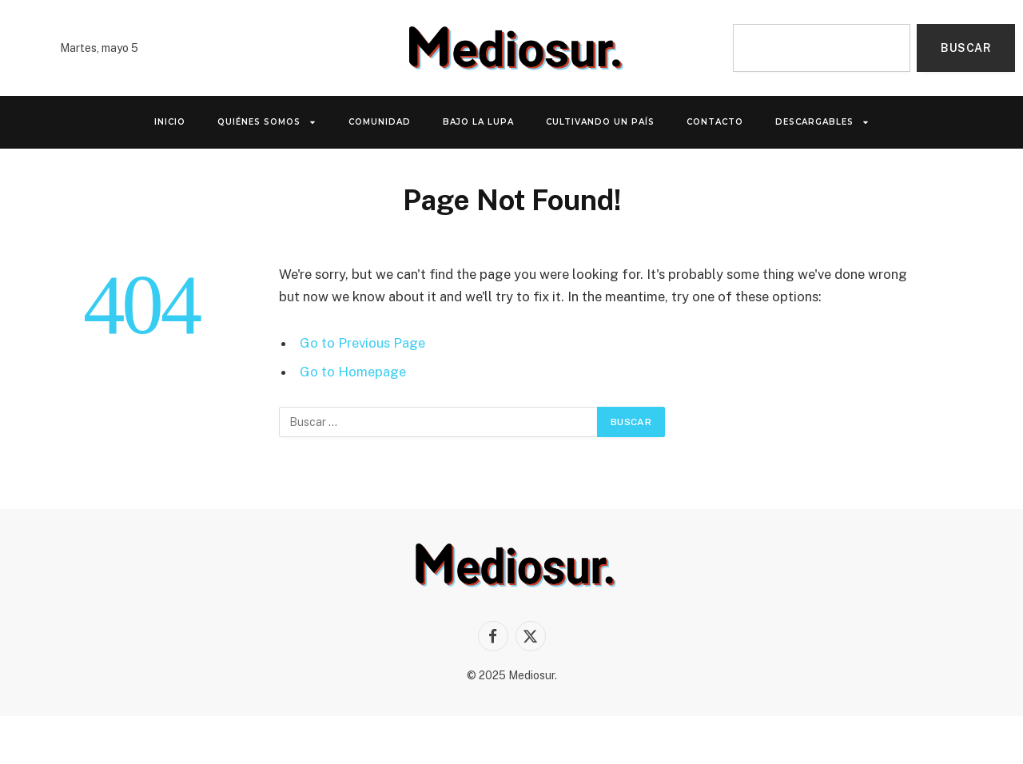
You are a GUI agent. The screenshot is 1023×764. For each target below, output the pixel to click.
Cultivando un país (600, 122)
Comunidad (379, 122)
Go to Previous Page (362, 343)
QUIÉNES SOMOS (266, 122)
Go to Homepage (353, 372)
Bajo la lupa (478, 122)
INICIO (169, 122)
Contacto (715, 122)
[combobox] (821, 48)
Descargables (822, 122)
